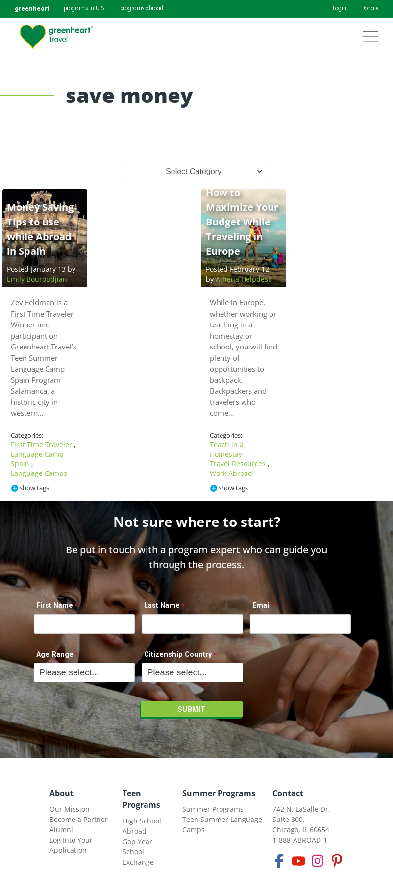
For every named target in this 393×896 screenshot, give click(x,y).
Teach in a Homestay (227, 449)
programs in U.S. (84, 9)
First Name (54, 605)
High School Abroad (142, 826)
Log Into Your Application (71, 845)
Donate (369, 9)
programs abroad (141, 9)
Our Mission (69, 809)
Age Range (55, 654)
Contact (287, 793)
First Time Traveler (42, 444)
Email (261, 605)
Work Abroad (231, 473)
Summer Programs (218, 793)
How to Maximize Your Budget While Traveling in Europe (242, 222)
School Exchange (138, 857)
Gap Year (137, 841)
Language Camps (39, 473)
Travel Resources (239, 463)
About (61, 793)
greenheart (32, 8)
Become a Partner (78, 819)
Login (339, 9)
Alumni (61, 829)
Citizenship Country (178, 654)
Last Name (162, 605)
